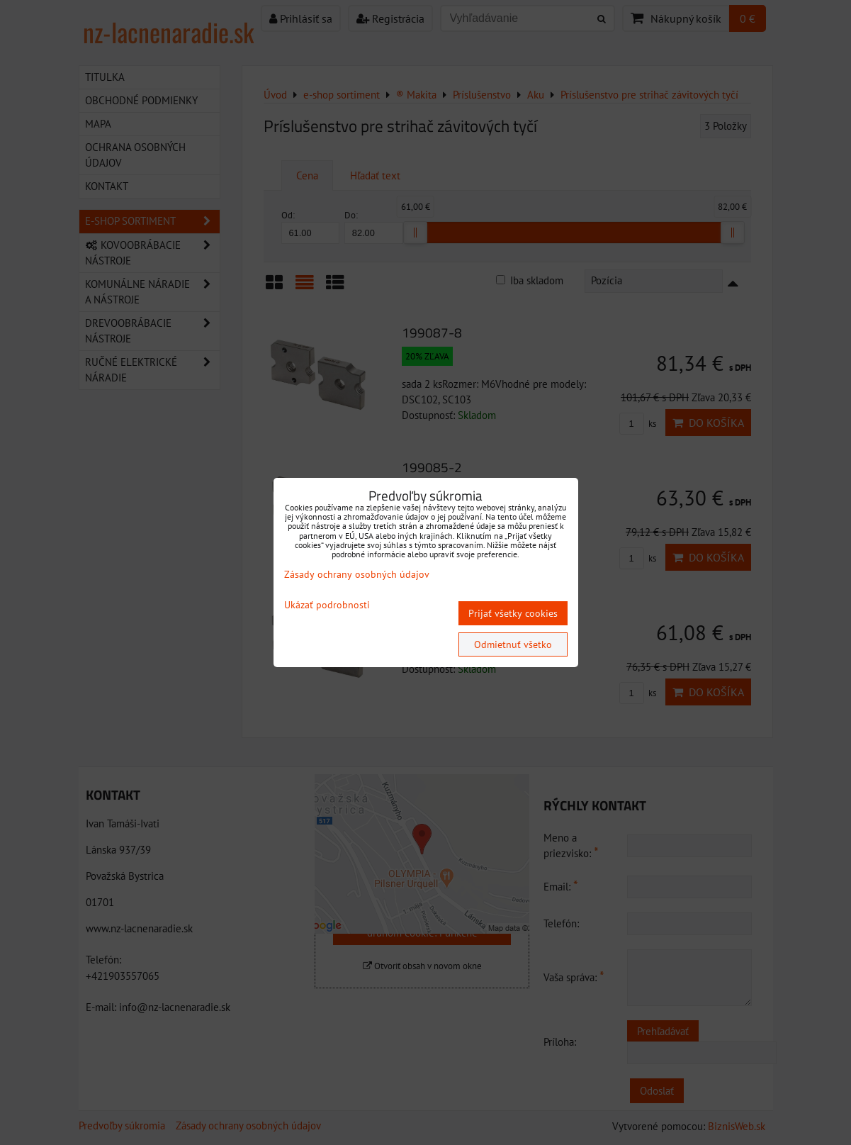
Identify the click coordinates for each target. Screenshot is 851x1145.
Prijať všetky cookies (513, 613)
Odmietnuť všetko (513, 644)
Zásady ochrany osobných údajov (356, 574)
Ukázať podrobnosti (327, 605)
